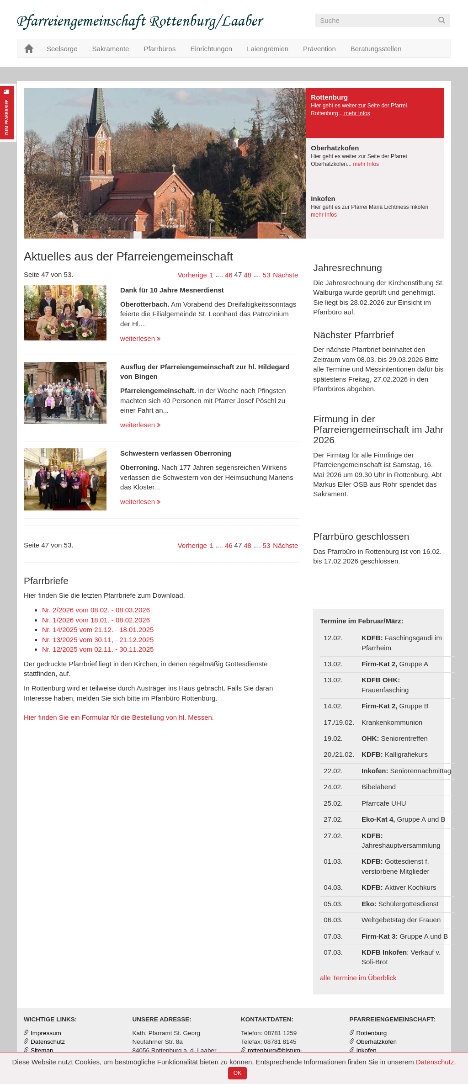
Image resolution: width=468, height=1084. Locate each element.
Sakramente (110, 49)
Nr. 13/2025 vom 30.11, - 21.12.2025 (98, 639)
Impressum (46, 1033)
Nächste (285, 275)
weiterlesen (140, 338)
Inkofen (366, 1050)
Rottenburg (371, 1033)
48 (247, 275)
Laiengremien (267, 49)
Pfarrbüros (160, 49)
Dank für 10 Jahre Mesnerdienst (172, 290)
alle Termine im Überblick (358, 978)
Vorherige (192, 275)
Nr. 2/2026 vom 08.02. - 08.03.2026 (96, 610)
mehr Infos (356, 113)
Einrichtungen (211, 49)
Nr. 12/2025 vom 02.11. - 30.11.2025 (98, 649)
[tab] (375, 113)
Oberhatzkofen (376, 1041)
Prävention (319, 49)
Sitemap (42, 1050)
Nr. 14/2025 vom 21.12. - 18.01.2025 (98, 629)
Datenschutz (435, 1062)
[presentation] (375, 113)
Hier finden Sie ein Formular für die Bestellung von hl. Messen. (119, 717)
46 (229, 275)
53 (267, 275)
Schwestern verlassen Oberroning (175, 453)
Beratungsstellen (376, 49)
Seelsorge (62, 49)
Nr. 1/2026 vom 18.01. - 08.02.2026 (96, 620)
